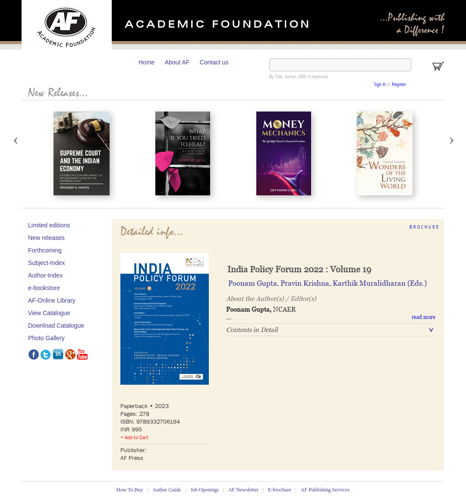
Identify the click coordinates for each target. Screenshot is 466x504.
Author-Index (45, 275)
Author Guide (166, 490)
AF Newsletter (243, 490)
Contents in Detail (251, 329)
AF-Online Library (52, 300)
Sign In (380, 85)
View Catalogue (49, 312)
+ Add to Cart (134, 437)
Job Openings (204, 490)
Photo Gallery (46, 338)
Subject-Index (46, 262)
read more (423, 317)
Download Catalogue (56, 325)
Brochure (424, 227)
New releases (46, 237)
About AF (177, 62)
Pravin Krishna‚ (306, 283)
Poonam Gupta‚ (254, 283)
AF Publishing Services (325, 490)
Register (399, 85)
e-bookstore (44, 287)
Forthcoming (45, 250)
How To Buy (129, 490)
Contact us (214, 62)
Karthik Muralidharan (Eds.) (380, 283)
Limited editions (49, 225)
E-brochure (279, 490)
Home (146, 62)
